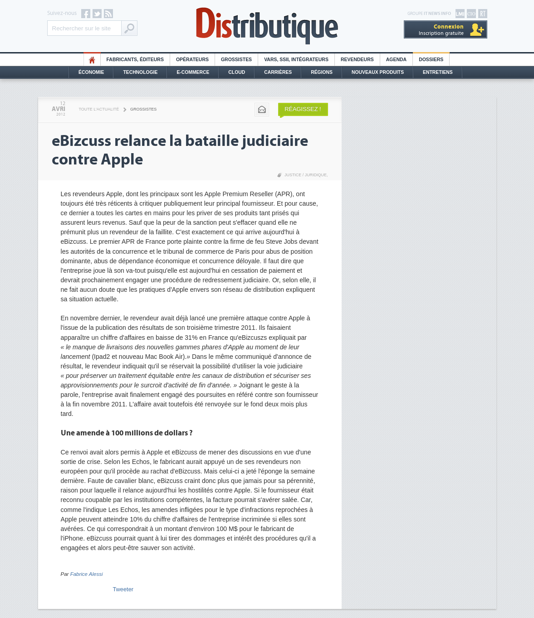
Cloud (236, 72)
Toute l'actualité (99, 109)
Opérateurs (192, 59)
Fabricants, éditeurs (135, 59)
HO (92, 59)
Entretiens (438, 72)
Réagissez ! (302, 109)
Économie (91, 72)
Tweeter (123, 589)
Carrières (278, 72)
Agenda (396, 59)
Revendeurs (357, 59)
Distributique (267, 26)
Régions (322, 72)
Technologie (140, 72)
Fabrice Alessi (86, 574)
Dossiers (431, 59)
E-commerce (192, 72)
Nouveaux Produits (378, 72)
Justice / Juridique (305, 175)
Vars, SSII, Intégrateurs (296, 59)
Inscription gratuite (441, 29)
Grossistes (236, 59)
